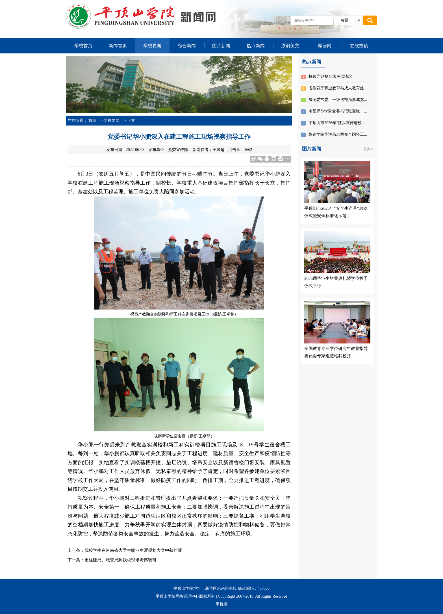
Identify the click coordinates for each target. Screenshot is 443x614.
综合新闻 (187, 45)
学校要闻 (152, 45)
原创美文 (290, 45)
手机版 (221, 604)
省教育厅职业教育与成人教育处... (338, 88)
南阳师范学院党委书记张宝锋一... (338, 111)
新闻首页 (118, 45)
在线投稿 (359, 45)
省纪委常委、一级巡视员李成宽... (338, 100)
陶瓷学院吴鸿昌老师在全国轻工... (338, 134)
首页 (92, 120)
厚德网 (324, 45)
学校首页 (83, 45)
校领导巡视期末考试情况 (330, 76)
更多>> (368, 149)
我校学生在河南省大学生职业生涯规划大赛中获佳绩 (133, 550)
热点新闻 (256, 45)
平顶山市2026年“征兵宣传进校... (337, 123)
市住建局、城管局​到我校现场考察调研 (120, 560)
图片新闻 (221, 45)
